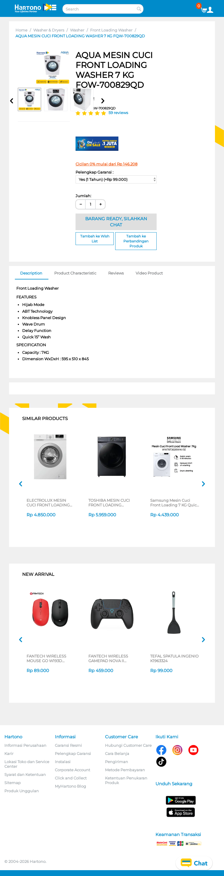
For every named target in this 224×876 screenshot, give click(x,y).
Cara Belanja (117, 753)
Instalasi (63, 761)
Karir (8, 753)
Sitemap (12, 782)
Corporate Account (72, 769)
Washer (77, 30)
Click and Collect (71, 778)
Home (21, 30)
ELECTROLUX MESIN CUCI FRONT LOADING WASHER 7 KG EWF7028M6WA (48, 502)
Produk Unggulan (21, 790)
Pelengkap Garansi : (94, 172)
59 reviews (118, 112)
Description (31, 273)
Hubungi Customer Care (128, 745)
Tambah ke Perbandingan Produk (135, 241)
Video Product (149, 273)
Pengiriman (116, 761)
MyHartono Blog (70, 786)
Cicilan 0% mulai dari (106, 164)
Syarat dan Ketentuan (25, 774)
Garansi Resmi (68, 745)
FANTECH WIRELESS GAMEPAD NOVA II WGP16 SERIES (108, 658)
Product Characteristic (75, 273)
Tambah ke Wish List (94, 238)
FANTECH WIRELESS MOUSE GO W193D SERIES (46, 658)
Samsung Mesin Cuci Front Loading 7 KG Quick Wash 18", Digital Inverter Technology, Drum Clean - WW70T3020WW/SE (174, 502)
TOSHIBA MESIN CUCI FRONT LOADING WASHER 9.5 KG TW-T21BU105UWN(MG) (109, 502)
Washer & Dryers (48, 30)
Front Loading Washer (111, 30)
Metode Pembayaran (125, 769)
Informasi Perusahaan (25, 745)
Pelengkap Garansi (73, 753)
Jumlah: (83, 195)
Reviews (116, 273)
